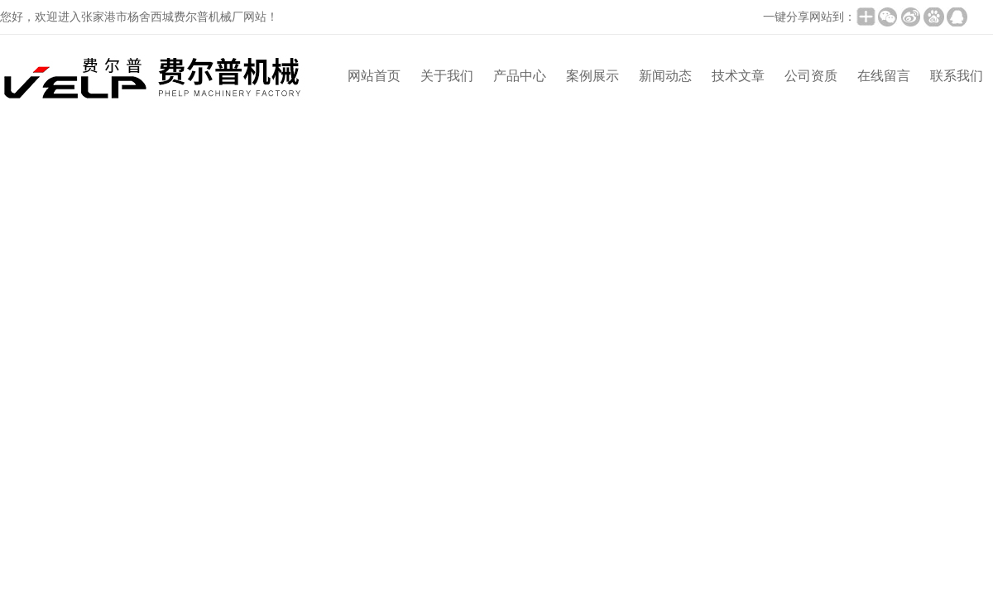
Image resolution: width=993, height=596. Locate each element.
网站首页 (374, 76)
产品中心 (519, 76)
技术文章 (738, 76)
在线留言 (883, 76)
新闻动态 (665, 76)
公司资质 (810, 76)
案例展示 (592, 76)
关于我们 (446, 76)
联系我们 (956, 76)
